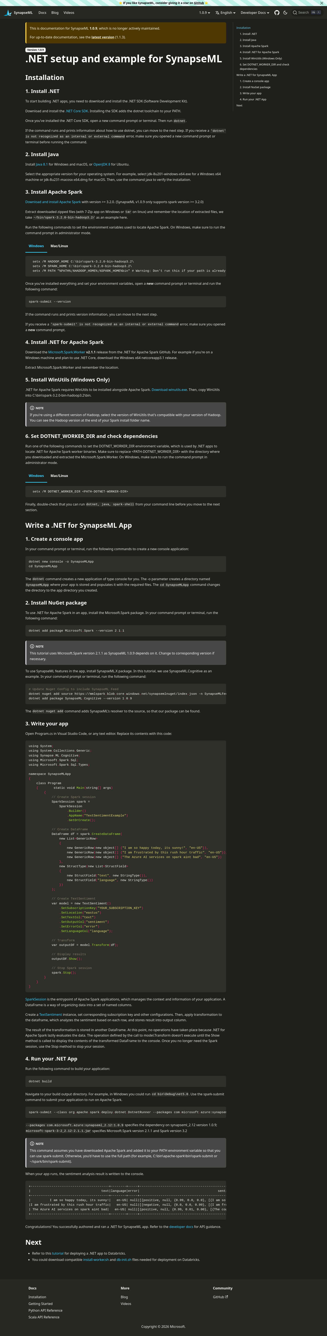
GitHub (199, 3)
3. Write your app (250, 93)
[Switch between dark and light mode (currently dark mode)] (285, 12)
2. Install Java (248, 40)
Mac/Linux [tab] (59, 246)
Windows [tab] (36, 246)
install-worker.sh (96, 1259)
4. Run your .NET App (253, 99)
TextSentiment (50, 1014)
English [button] (223, 12)
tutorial (58, 1253)
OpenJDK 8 (101, 164)
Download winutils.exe (169, 389)
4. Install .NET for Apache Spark (259, 52)
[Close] (322, 3)
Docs (42, 12)
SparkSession (35, 999)
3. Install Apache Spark (254, 46)
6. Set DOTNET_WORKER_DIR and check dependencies (264, 67)
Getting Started (41, 1303)
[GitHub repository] (277, 12)
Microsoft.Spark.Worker (66, 352)
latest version (102, 37)
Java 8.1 (42, 164)
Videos (69, 12)
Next (239, 105)
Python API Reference (45, 1310)
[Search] (307, 12)
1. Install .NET (248, 34)
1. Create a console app (254, 81)
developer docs (181, 1226)
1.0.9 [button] (203, 12)
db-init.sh (124, 1259)
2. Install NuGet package (255, 87)
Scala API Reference (44, 1317)
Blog (54, 12)
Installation (243, 28)
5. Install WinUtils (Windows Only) (261, 58)
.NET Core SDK (76, 111)
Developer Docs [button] (253, 12)
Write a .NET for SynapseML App (256, 75)
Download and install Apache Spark (53, 202)
